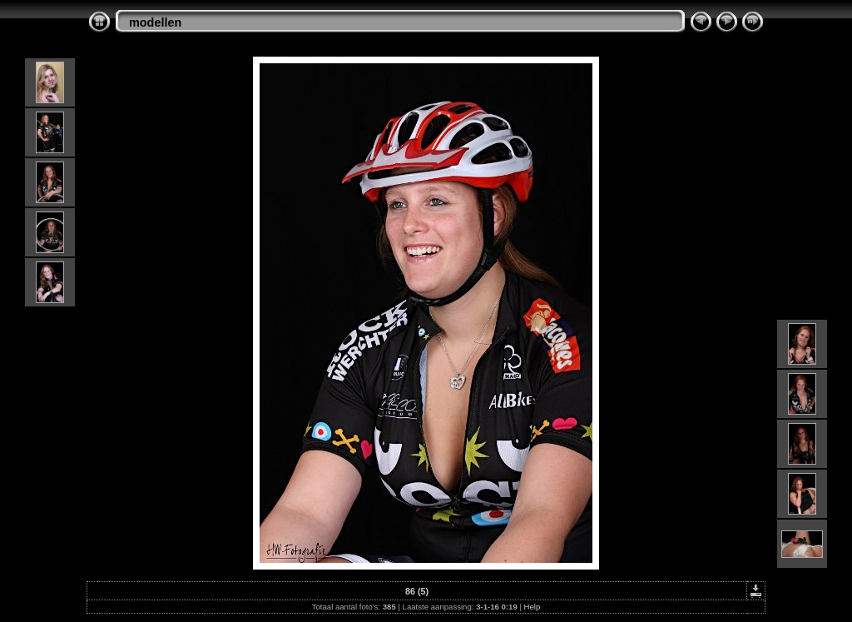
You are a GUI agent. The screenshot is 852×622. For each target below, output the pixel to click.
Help (532, 606)
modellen (155, 22)
